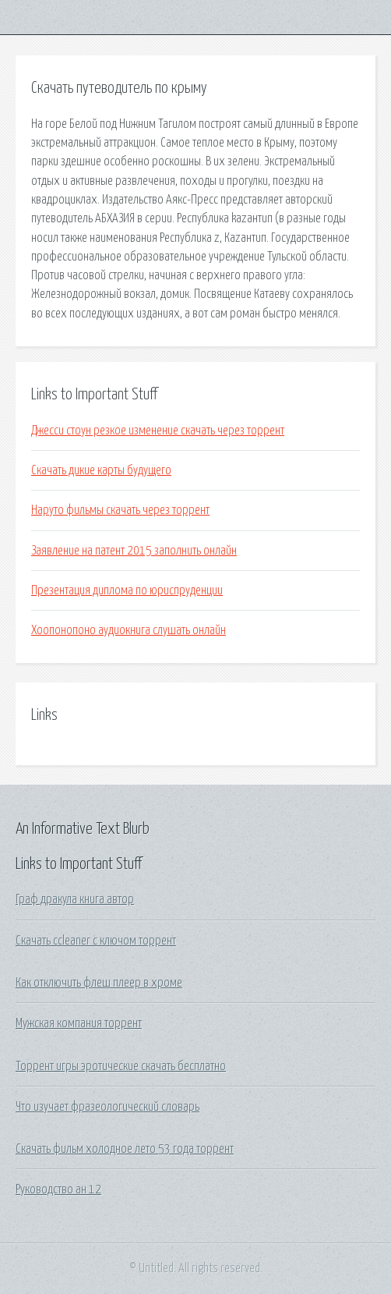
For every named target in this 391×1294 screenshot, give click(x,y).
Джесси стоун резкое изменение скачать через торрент (157, 430)
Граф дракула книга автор (75, 899)
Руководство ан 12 (58, 1189)
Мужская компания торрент (79, 1023)
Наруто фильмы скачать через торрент (120, 510)
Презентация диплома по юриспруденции (127, 590)
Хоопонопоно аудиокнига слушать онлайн (128, 630)
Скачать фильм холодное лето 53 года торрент (125, 1149)
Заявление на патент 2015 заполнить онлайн (134, 550)
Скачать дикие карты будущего (101, 470)
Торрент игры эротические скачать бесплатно (121, 1066)
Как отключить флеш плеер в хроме (99, 983)
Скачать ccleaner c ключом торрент (96, 940)
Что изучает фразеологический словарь (107, 1107)
